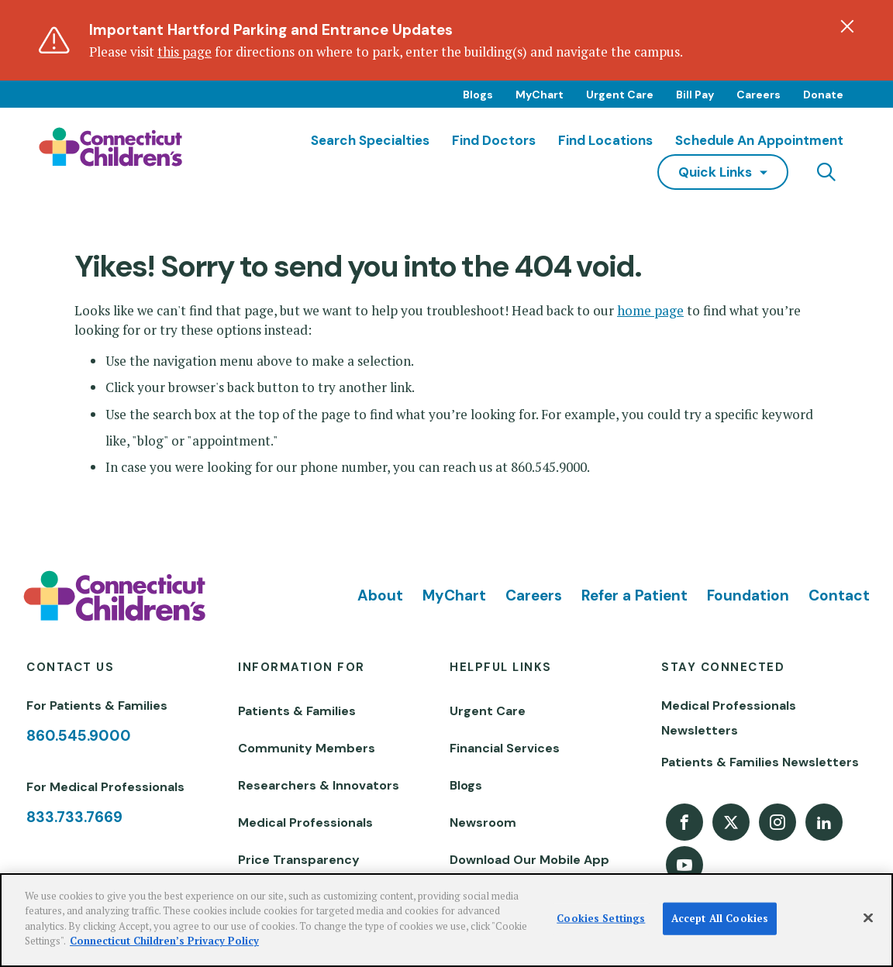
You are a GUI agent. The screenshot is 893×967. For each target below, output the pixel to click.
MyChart (539, 95)
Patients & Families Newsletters (760, 762)
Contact (839, 595)
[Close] (868, 918)
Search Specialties (370, 140)
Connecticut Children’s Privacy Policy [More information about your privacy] (164, 941)
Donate (823, 95)
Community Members (306, 748)
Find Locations (605, 140)
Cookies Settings (601, 918)
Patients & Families (297, 711)
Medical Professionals (305, 822)
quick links (715, 172)
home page (650, 310)
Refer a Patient (634, 595)
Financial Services (505, 748)
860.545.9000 (78, 735)
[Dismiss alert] (847, 26)
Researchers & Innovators (318, 785)
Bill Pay (695, 95)
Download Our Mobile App (529, 860)
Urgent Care (619, 95)
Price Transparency (299, 860)
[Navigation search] (826, 172)
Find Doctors (494, 140)
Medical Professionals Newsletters (728, 717)
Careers (758, 95)
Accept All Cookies (719, 918)
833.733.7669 (74, 817)
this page (184, 51)
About (380, 595)
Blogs (478, 95)
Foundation (748, 595)
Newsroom (483, 822)
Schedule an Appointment (759, 140)
